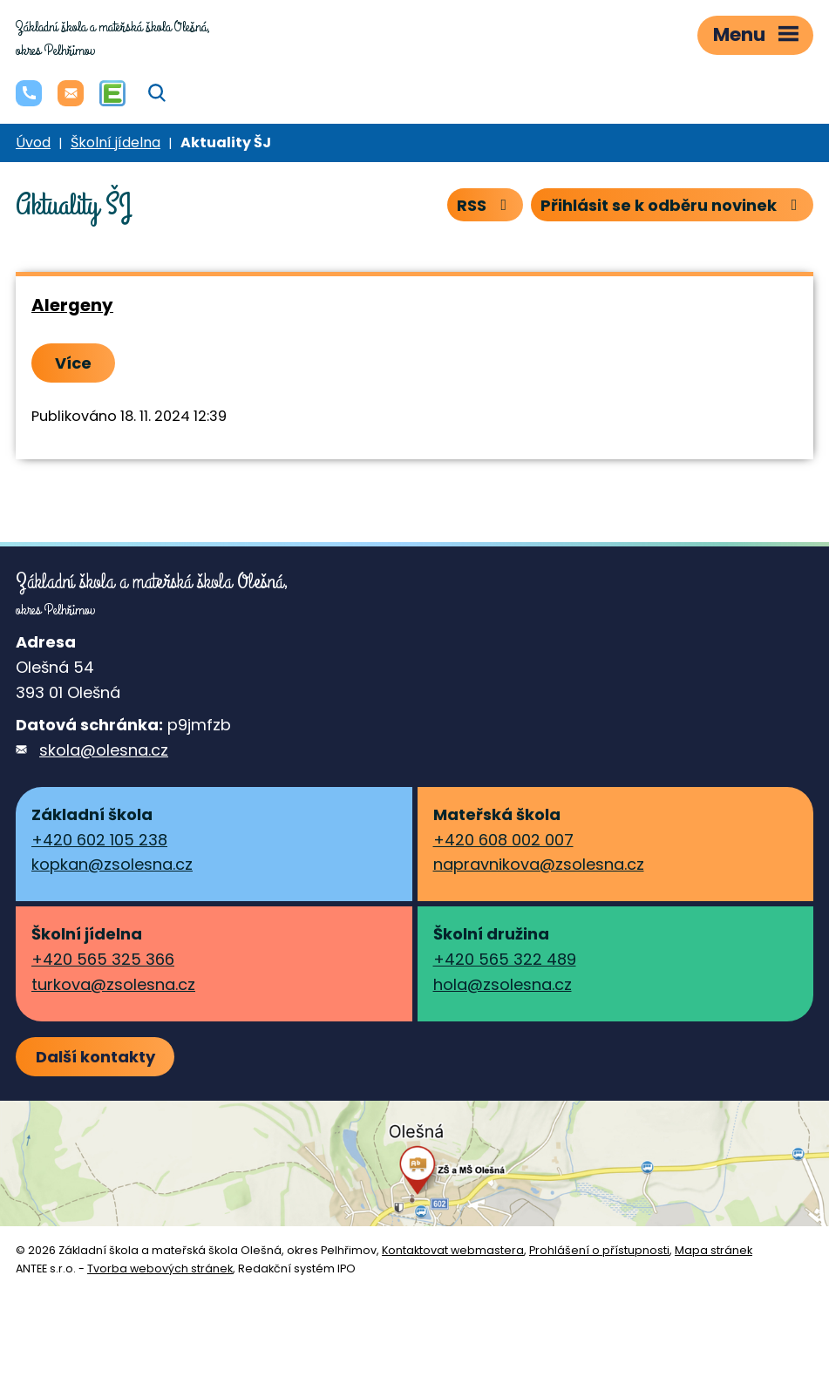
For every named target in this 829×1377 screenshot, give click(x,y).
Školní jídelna (115, 142)
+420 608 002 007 (503, 840)
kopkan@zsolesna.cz (112, 864)
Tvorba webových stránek (160, 1268)
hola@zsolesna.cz (502, 984)
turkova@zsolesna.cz (113, 984)
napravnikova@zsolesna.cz (538, 864)
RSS (485, 205)
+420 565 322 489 (504, 959)
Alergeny (72, 305)
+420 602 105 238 (99, 840)
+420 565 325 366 (102, 959)
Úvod (33, 142)
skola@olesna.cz (103, 750)
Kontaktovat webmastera (453, 1250)
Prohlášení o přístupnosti (599, 1250)
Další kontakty (95, 1057)
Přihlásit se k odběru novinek (672, 205)
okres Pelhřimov (113, 38)
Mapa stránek (713, 1250)
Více (73, 363)
